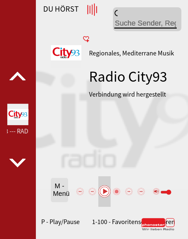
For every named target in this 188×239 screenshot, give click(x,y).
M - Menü (60, 189)
